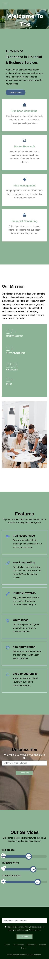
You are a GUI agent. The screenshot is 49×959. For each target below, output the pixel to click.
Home (7, 945)
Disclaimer (34, 927)
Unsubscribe (18, 945)
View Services (15, 92)
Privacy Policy (23, 927)
